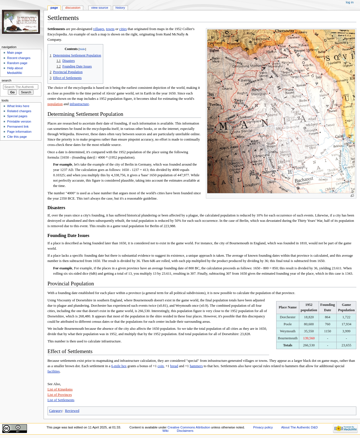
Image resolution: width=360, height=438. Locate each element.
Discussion (72, 7)
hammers (196, 366)
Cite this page (17, 136)
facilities (54, 371)
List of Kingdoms (60, 389)
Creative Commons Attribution (189, 427)
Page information (19, 131)
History (120, 7)
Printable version (19, 121)
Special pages (17, 116)
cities (123, 29)
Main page (14, 52)
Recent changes (18, 58)
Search (7, 80)
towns (110, 29)
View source (99, 7)
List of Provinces (60, 395)
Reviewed (72, 411)
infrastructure (79, 104)
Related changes (19, 111)
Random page (17, 63)
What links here (18, 106)
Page (54, 7)
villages (98, 29)
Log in (350, 2)
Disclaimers (185, 430)
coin (161, 366)
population (55, 104)
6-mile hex (119, 366)
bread (174, 366)
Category (55, 411)
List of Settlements (61, 400)
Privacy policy (263, 427)
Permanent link (17, 126)
